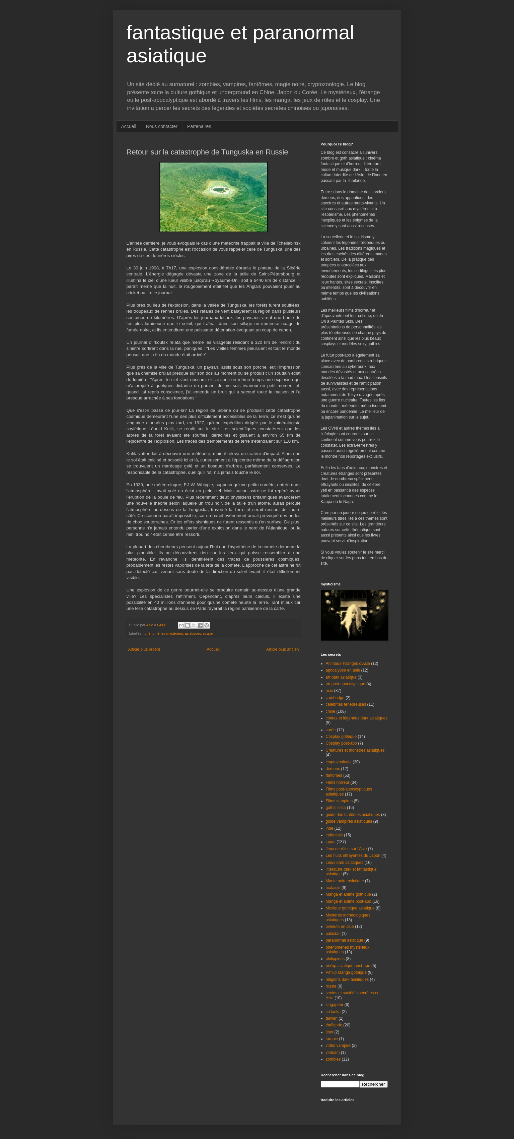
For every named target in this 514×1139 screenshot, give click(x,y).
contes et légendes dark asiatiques (357, 718)
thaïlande (334, 1025)
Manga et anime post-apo (348, 901)
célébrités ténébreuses (346, 704)
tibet (330, 1032)
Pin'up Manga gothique (346, 972)
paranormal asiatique (344, 940)
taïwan (332, 1018)
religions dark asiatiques (347, 979)
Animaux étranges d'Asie (348, 663)
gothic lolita (336, 807)
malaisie (333, 887)
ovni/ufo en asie (340, 926)
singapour (335, 1004)
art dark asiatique (341, 677)
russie (208, 633)
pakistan (333, 933)
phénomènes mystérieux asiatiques (172, 633)
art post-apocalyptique (345, 684)
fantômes (334, 775)
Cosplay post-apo (341, 743)
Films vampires (339, 801)
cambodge (335, 697)
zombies (333, 1059)
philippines (335, 958)
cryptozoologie (339, 762)
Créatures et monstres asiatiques (355, 750)
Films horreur (338, 782)
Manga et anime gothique (348, 894)
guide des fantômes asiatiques (353, 814)
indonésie (334, 835)
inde (330, 828)
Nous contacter (161, 126)
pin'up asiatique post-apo (348, 965)
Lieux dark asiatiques (345, 862)
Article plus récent (144, 649)
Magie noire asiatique (345, 881)
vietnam (333, 1052)
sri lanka (333, 1011)
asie (329, 690)
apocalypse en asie (343, 670)
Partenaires (199, 126)
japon (331, 841)
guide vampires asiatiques (349, 821)
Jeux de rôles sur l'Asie (346, 848)
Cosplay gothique (341, 736)
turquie (332, 1038)
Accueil (128, 126)
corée (331, 729)
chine (331, 711)
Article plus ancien (282, 649)
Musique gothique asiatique (350, 908)
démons (333, 768)
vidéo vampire (338, 1045)
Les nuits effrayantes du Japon (353, 855)
